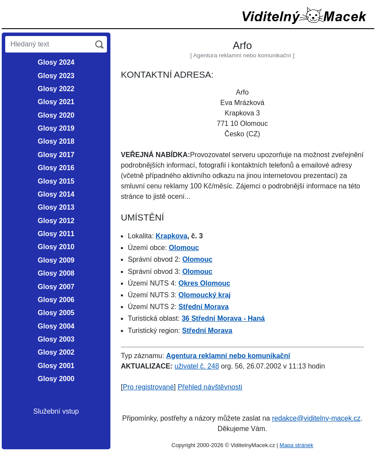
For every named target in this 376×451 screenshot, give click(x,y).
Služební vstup (56, 411)
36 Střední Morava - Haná (223, 318)
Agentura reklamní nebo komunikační (228, 355)
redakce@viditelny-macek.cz (316, 418)
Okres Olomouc (204, 283)
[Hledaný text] (48, 44)
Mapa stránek (296, 445)
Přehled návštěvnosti (210, 387)
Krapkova (171, 236)
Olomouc (184, 247)
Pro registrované (148, 387)
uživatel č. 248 (197, 366)
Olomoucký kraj (204, 295)
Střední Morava (203, 306)
